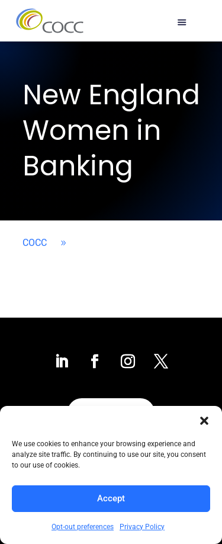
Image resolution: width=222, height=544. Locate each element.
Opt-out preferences (83, 527)
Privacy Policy (142, 527)
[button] (204, 421)
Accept (111, 498)
